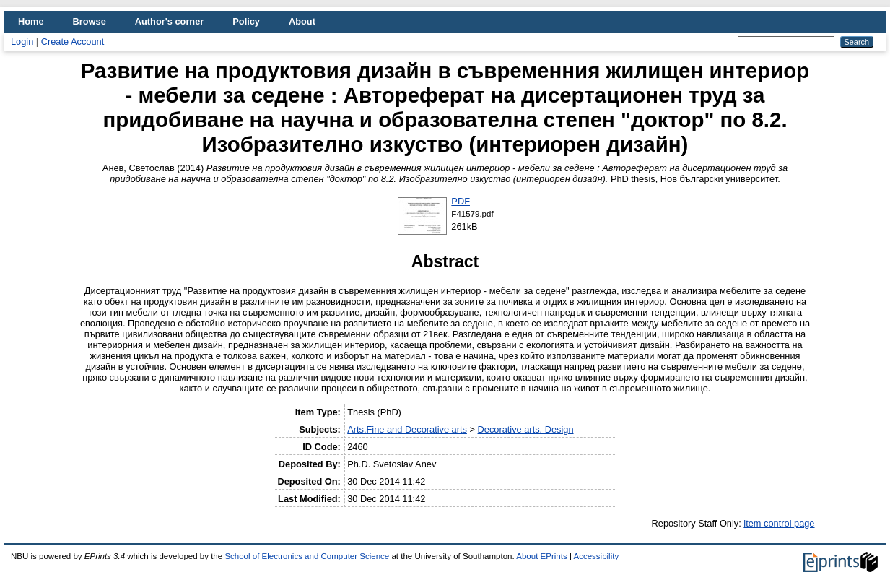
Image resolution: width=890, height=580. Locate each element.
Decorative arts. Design (526, 429)
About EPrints (541, 556)
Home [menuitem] (31, 21)
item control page (778, 523)
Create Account (73, 41)
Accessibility (596, 556)
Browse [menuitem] (89, 21)
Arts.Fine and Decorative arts (407, 429)
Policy (246, 21)
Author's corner (169, 21)
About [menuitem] (302, 21)
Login (22, 41)
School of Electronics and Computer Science (306, 556)
